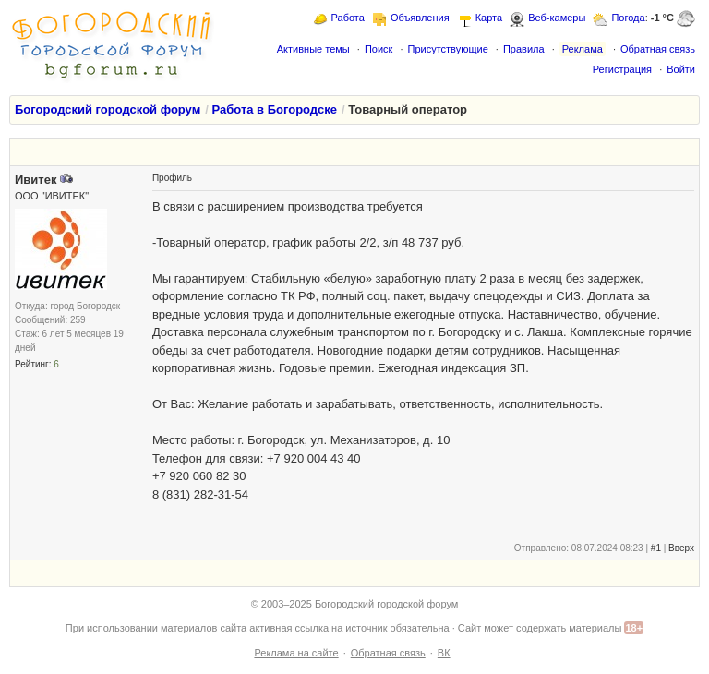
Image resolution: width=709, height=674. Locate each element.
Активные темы (313, 48)
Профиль (172, 178)
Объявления (420, 17)
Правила (524, 48)
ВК (444, 652)
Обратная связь (657, 48)
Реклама (582, 48)
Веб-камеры (556, 17)
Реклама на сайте (296, 652)
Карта (488, 17)
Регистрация (622, 69)
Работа (348, 17)
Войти (681, 69)
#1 (656, 548)
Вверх (681, 548)
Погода (627, 17)
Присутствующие (447, 48)
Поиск (378, 48)
